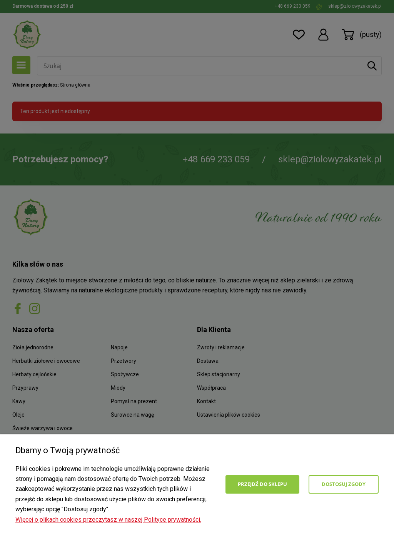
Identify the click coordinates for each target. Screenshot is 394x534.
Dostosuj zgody (344, 484)
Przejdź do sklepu (262, 484)
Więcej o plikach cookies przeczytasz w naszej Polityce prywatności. (108, 519)
